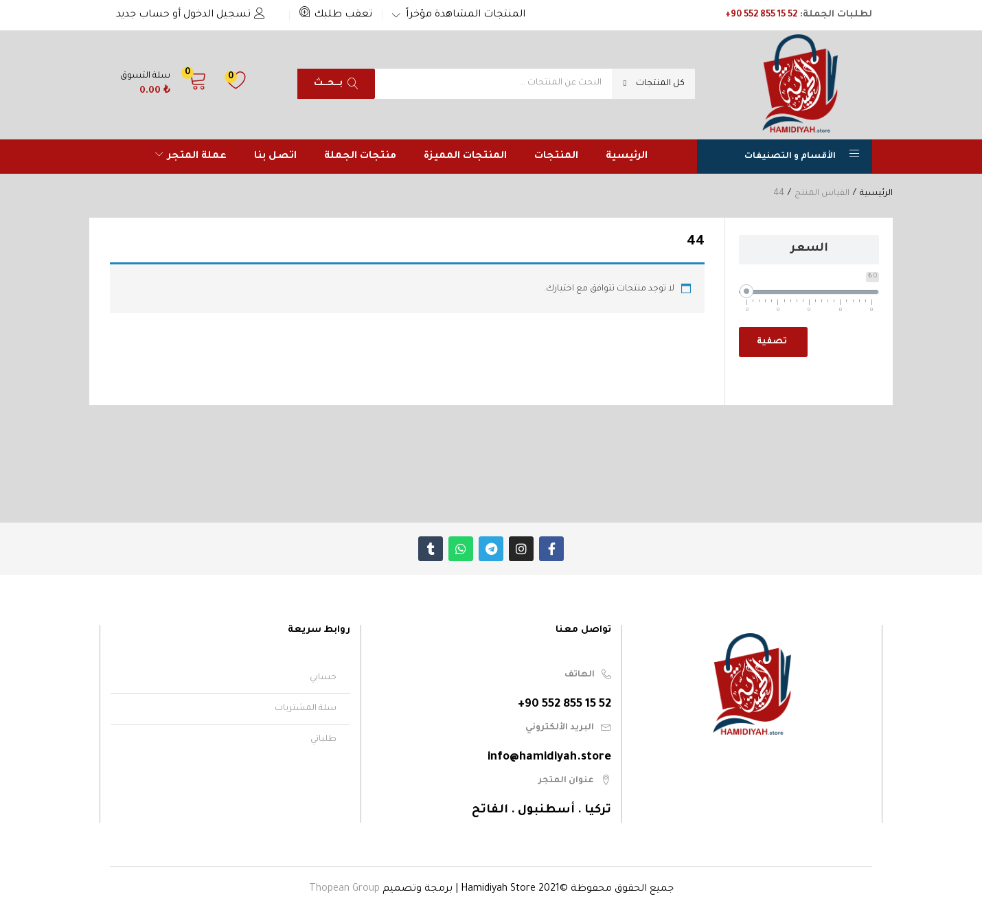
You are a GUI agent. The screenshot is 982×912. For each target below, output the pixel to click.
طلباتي (323, 739)
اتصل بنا (275, 156)
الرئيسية (627, 156)
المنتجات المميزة (465, 156)
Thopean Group (344, 889)
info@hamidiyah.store (549, 757)
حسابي (323, 678)
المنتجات (556, 156)
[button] (335, 15)
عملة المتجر (191, 156)
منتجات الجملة (360, 156)
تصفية (772, 342)
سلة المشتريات (305, 709)
